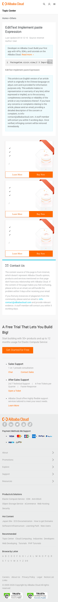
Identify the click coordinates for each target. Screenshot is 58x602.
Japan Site (7, 521)
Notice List (49, 577)
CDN (28, 499)
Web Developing (9, 543)
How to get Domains (43, 521)
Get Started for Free (17, 349)
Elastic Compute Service (13, 499)
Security (6, 508)
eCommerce (30, 503)
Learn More (17, 175)
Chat (10, 372)
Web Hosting (43, 503)
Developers (49, 538)
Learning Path (32, 526)
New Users (46, 526)
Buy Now (41, 175)
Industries (37, 538)
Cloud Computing (23, 538)
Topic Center (8, 538)
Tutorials (23, 543)
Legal (39, 577)
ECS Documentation (23, 521)
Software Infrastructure (13, 526)
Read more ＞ (28, 54)
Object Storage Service (12, 503)
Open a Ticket (14, 391)
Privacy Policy (28, 577)
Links (4, 580)
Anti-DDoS (36, 499)
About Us (15, 577)
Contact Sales (27, 372)
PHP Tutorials (34, 543)
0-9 (26, 561)
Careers (5, 577)
